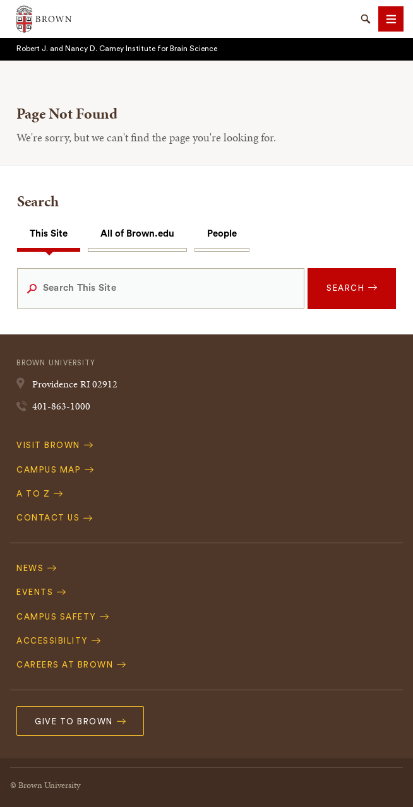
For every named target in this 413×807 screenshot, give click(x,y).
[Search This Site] (160, 288)
